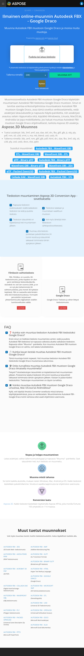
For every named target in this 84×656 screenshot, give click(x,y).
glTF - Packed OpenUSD (20, 171)
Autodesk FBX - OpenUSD (41, 610)
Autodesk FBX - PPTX (12, 632)
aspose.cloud (53, 38)
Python (42, 84)
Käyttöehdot (68, 67)
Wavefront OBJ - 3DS (61, 165)
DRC (28, 75)
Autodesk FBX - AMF (39, 547)
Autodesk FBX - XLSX (39, 625)
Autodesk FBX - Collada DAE (16, 586)
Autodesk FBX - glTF (39, 554)
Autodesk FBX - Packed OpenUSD (58, 171)
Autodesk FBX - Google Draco (41, 577)
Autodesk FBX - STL (61, 177)
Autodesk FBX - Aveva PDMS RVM (15, 555)
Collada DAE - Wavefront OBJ (28, 177)
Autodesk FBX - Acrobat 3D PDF (15, 570)
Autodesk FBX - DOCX (39, 617)
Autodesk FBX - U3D (39, 603)
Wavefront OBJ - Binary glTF (27, 165)
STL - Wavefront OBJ (27, 154)
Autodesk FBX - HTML (39, 569)
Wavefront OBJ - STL (56, 154)
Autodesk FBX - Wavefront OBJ (53, 148)
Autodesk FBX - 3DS (12, 547)
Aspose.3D (8, 503)
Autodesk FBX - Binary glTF (54, 159)
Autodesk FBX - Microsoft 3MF (42, 587)
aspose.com (39, 38)
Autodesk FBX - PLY (11, 610)
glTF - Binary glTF (24, 159)
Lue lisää (21, 308)
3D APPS (27, 10)
